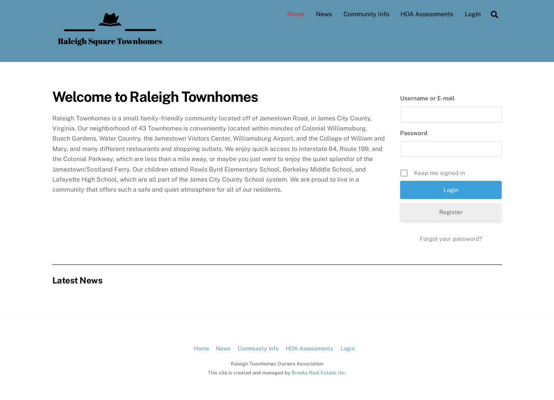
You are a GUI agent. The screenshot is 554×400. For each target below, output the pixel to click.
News (324, 14)
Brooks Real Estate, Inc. (319, 373)
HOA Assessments (426, 14)
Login (473, 14)
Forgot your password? (451, 238)
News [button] (223, 348)
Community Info (366, 14)
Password (413, 133)
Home (295, 14)
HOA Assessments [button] (309, 348)
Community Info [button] (258, 348)
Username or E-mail (427, 98)
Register (451, 212)
